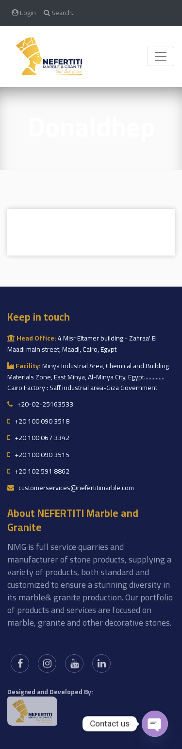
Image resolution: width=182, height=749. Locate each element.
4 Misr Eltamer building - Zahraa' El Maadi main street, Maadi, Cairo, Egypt (82, 343)
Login (24, 12)
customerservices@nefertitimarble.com (70, 487)
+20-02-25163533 (40, 404)
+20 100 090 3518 (38, 421)
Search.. (59, 12)
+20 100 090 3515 (38, 454)
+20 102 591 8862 (38, 471)
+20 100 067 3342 (38, 437)
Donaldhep (91, 126)
